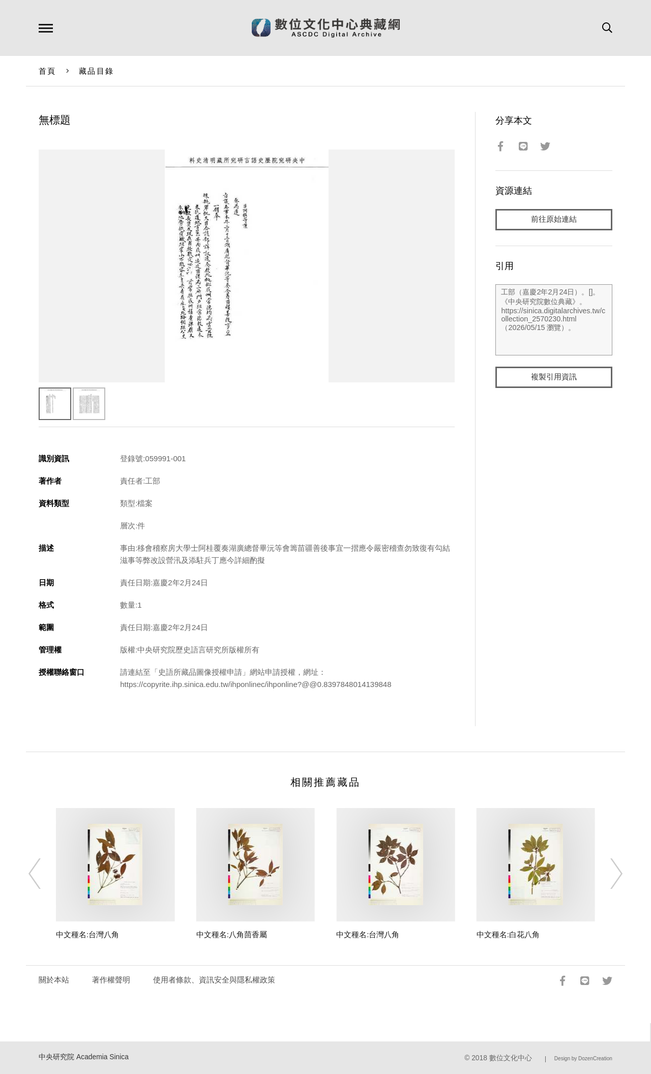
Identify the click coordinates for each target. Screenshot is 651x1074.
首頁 (47, 71)
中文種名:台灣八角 (87, 934)
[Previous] (43, 873)
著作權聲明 (111, 979)
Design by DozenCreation (583, 1058)
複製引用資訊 (554, 377)
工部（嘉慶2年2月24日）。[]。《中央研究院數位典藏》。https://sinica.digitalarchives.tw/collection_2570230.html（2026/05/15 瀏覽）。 (553, 319)
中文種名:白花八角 (508, 934)
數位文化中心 (510, 1058)
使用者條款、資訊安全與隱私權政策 (214, 979)
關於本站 (54, 979)
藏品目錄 (96, 71)
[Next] (607, 873)
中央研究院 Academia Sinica (84, 1057)
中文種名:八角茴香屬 (231, 934)
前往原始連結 (554, 219)
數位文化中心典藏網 (326, 28)
